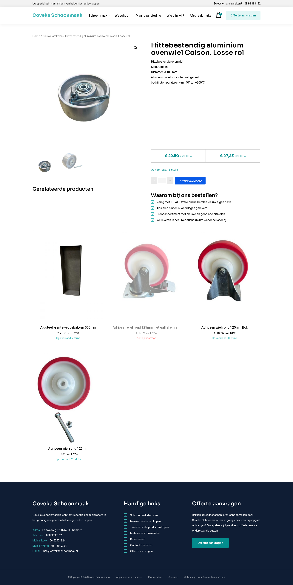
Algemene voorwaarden (129, 577)
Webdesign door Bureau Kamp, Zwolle (204, 577)
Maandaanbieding (148, 15)
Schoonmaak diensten (144, 515)
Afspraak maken (201, 15)
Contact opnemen (141, 545)
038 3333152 (54, 535)
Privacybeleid (155, 577)
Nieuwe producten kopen (145, 521)
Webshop (121, 15)
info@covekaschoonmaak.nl (60, 551)
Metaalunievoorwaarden (145, 533)
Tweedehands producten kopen (149, 527)
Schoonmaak (98, 15)
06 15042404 (59, 545)
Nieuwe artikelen (53, 36)
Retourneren (137, 539)
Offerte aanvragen (243, 15)
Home (36, 36)
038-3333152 (252, 3)
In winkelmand (190, 180)
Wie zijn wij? (175, 15)
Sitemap (173, 577)
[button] (135, 47)
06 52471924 (57, 540)
